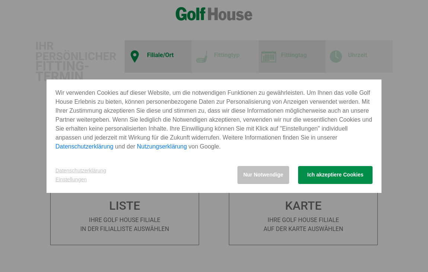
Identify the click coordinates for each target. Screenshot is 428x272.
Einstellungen (71, 179)
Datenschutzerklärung (84, 146)
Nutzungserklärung (162, 146)
